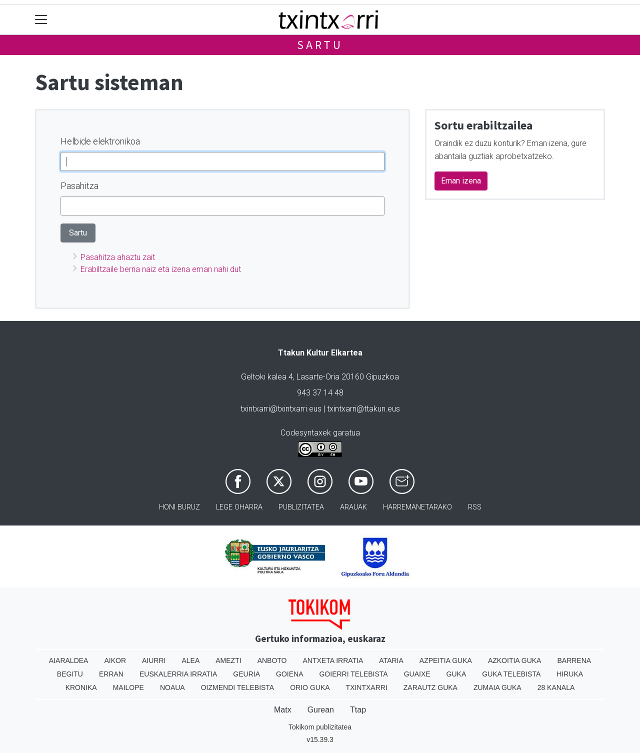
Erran (111, 674)
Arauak (353, 507)
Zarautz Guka (431, 688)
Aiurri (154, 660)
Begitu (70, 674)
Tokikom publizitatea (320, 727)
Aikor (115, 660)
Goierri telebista (353, 674)
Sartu (320, 44)
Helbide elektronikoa (100, 141)
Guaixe (417, 674)
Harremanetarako (417, 507)
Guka (456, 674)
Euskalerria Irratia (178, 674)
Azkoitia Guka (515, 660)
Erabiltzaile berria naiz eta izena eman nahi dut (160, 269)
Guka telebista (511, 674)
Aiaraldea (68, 660)
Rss (475, 507)
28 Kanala (556, 688)
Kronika (81, 688)
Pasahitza (79, 185)
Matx (283, 710)
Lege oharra (239, 507)
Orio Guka (310, 688)
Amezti (228, 660)
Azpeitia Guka (446, 660)
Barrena (574, 660)
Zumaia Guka (498, 688)
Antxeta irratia (333, 660)
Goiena (289, 674)
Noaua (172, 688)
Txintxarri (367, 688)
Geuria (246, 674)
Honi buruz (179, 507)
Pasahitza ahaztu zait (117, 257)
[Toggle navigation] (41, 19)
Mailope (128, 688)
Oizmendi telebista (237, 688)
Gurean (321, 710)
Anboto (272, 660)
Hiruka (569, 674)
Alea (191, 660)
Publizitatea (301, 507)
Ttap (358, 710)
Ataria (391, 660)
